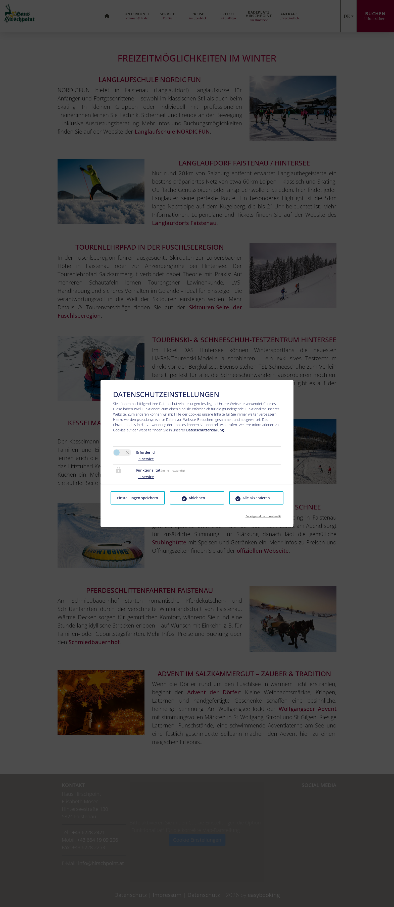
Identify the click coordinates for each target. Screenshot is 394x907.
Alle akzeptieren (256, 497)
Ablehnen (197, 497)
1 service (145, 459)
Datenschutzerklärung (205, 430)
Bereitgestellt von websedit (263, 514)
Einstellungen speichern (137, 497)
